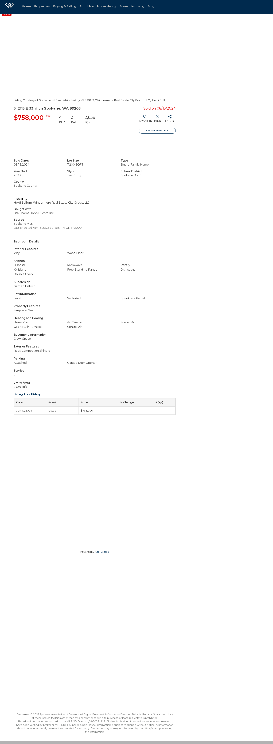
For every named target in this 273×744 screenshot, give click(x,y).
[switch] (145, 119)
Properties (42, 6)
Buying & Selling (64, 6)
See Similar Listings (157, 130)
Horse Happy (106, 6)
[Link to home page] (10, 7)
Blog (151, 6)
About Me (87, 6)
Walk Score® (102, 551)
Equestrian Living (132, 6)
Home (26, 6)
